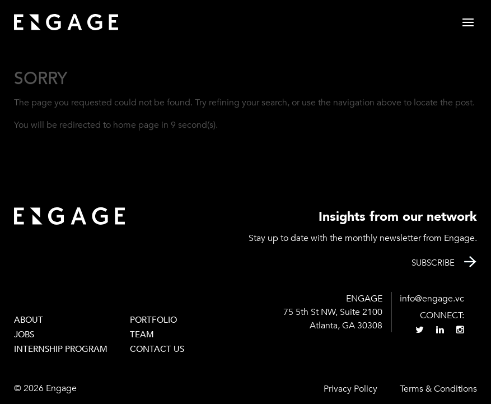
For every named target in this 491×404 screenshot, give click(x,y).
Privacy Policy (350, 389)
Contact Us (157, 349)
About (28, 320)
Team (142, 334)
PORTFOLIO (153, 320)
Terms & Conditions (438, 389)
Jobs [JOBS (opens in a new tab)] (24, 334)
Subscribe (433, 262)
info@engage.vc (432, 298)
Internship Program (60, 349)
